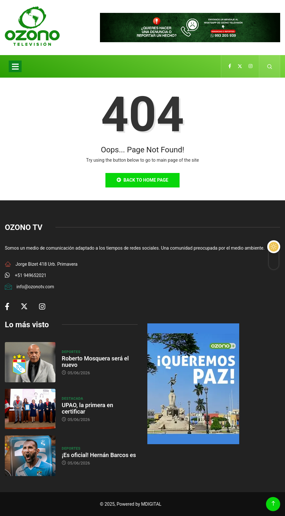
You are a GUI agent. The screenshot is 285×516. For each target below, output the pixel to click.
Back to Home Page (142, 180)
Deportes (71, 352)
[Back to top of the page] (273, 503)
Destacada (73, 399)
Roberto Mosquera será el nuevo (95, 361)
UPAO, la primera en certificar (87, 408)
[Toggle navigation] (15, 66)
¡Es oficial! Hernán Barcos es (99, 455)
